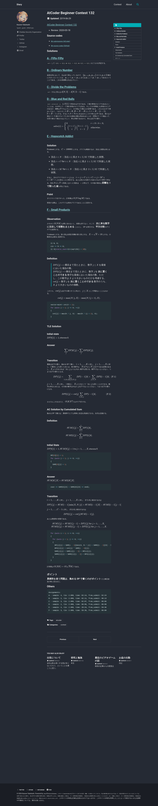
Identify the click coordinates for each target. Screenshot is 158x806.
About (128, 4)
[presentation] (104, 87)
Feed (56, 790)
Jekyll (45, 794)
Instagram (45, 790)
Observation (120, 57)
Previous (63, 738)
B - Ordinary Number (122, 32)
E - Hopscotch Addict (122, 43)
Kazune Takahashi (26, 24)
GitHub (32, 790)
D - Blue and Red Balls (122, 39)
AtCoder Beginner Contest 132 (62, 24)
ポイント (119, 67)
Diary (19, 4)
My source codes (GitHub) (64, 47)
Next (95, 738)
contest (63, 723)
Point (118, 50)
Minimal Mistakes (55, 794)
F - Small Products (121, 53)
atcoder (59, 718)
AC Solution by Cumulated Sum (126, 64)
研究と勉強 (76, 758)
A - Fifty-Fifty (119, 29)
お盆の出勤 (124, 758)
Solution (119, 46)
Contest (116, 4)
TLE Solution (120, 60)
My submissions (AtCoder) (64, 43)
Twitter (21, 790)
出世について (54, 758)
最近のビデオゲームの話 (105, 760)
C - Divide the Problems (123, 36)
